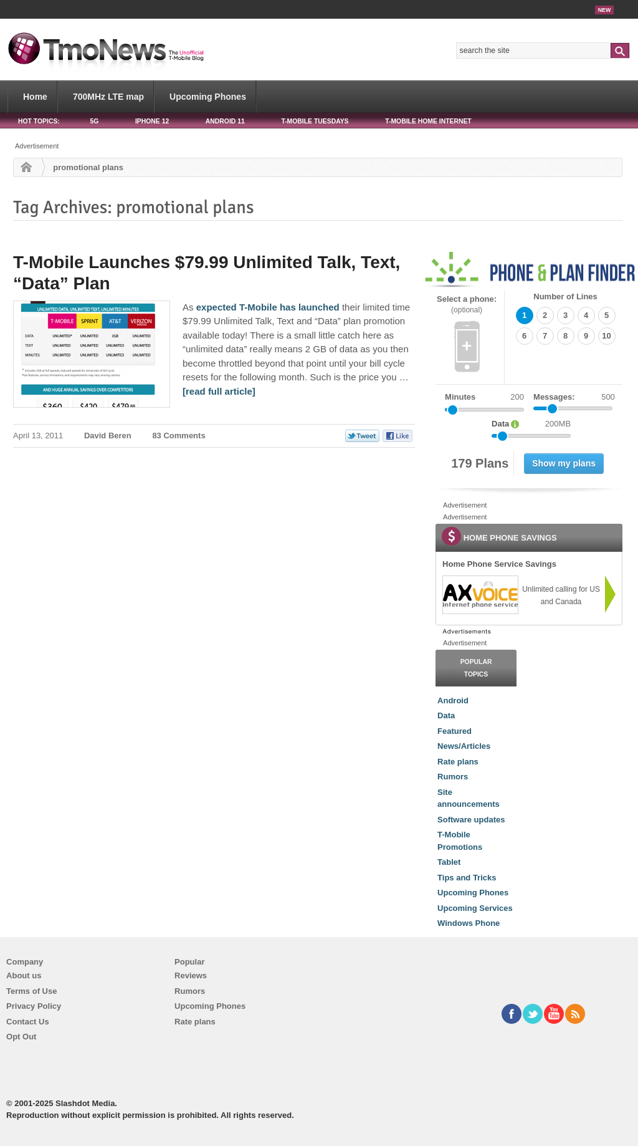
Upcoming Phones (207, 97)
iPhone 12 (152, 121)
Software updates (471, 819)
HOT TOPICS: (39, 121)
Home (35, 97)
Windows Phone (468, 923)
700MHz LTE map (108, 97)
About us (23, 975)
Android (453, 700)
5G (94, 121)
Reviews (190, 975)
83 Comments (178, 435)
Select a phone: (467, 304)
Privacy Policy (33, 1006)
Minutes (460, 397)
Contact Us (27, 1021)
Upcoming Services (475, 908)
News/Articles (463, 746)
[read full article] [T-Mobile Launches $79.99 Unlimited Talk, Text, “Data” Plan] (219, 391)
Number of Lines (565, 296)
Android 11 (225, 121)
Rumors (452, 776)
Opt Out (21, 1036)
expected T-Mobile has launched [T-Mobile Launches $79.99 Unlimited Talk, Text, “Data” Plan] (268, 307)
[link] (479, 595)
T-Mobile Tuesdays (314, 121)
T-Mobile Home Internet (428, 121)
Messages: (574, 397)
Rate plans (457, 761)
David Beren (107, 435)
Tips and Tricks (466, 877)
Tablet (448, 862)
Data (446, 715)
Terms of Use (31, 991)
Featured (454, 731)
